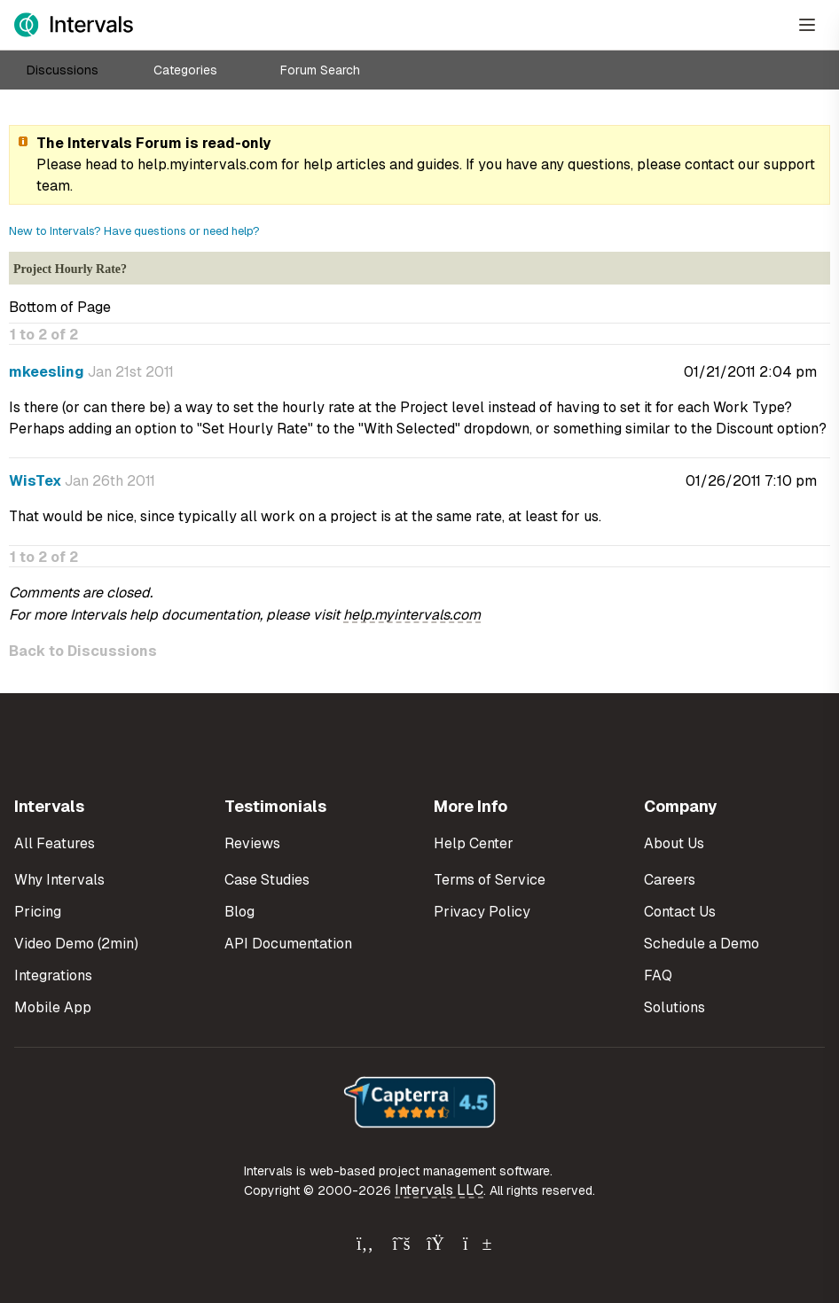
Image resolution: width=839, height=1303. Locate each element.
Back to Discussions (83, 651)
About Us (674, 843)
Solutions (674, 1007)
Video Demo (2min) (76, 943)
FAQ (658, 975)
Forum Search (320, 70)
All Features (54, 843)
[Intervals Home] (73, 25)
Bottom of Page (60, 307)
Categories (185, 70)
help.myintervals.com (207, 164)
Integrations (53, 975)
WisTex (35, 481)
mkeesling (46, 372)
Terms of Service (489, 879)
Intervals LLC (439, 1190)
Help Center (474, 843)
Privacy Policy (482, 911)
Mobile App (52, 1007)
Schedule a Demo (701, 943)
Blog (239, 911)
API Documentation (288, 943)
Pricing (37, 911)
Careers (669, 879)
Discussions (62, 70)
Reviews (252, 843)
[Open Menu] (807, 25)
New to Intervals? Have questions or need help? (134, 230)
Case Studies (267, 879)
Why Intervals (59, 879)
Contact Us (680, 911)
